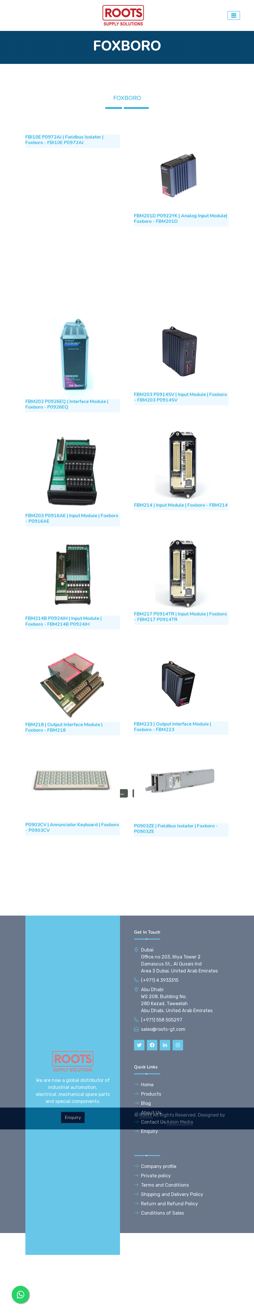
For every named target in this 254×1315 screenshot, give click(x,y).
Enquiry (73, 1270)
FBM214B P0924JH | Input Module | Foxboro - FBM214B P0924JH (63, 717)
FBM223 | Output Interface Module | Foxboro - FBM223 (172, 823)
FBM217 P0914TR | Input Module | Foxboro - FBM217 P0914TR (180, 713)
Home (144, 1238)
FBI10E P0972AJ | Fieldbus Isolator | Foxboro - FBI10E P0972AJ (64, 243)
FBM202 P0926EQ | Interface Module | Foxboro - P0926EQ (66, 501)
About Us (147, 1266)
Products (147, 1247)
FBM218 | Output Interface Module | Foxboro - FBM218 (63, 823)
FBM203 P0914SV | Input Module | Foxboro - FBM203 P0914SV (180, 494)
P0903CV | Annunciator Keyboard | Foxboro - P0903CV (72, 923)
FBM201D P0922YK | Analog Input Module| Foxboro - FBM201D (180, 322)
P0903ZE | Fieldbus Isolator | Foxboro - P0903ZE (176, 924)
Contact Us (150, 1275)
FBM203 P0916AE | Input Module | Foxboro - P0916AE (71, 615)
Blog (142, 1257)
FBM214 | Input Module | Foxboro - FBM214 (181, 602)
